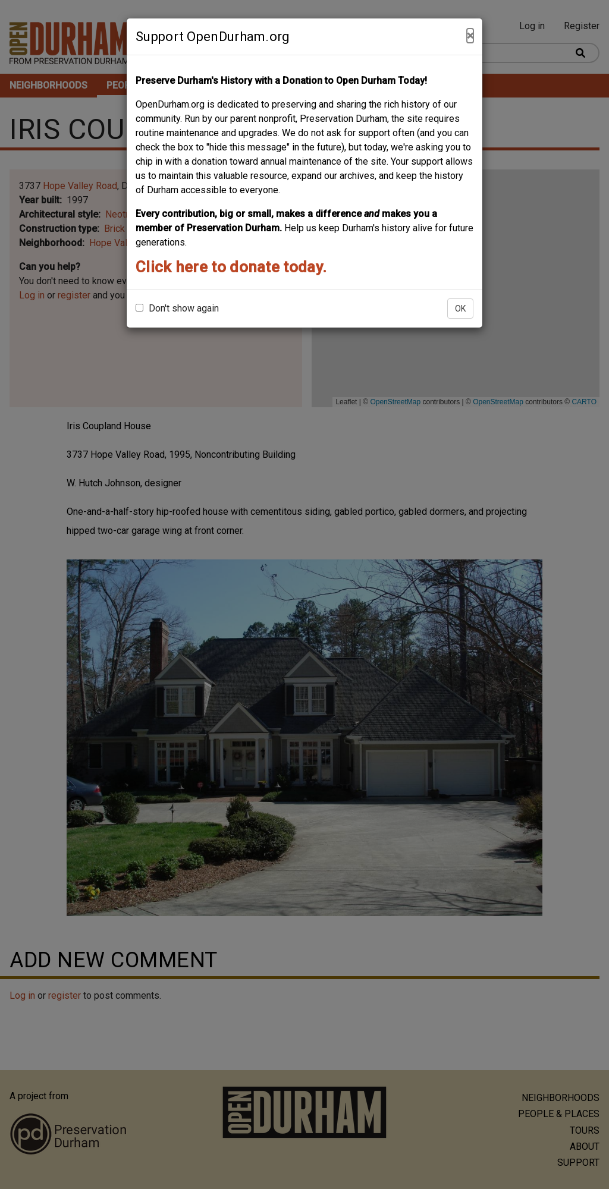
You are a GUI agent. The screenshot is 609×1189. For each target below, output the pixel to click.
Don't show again (177, 308)
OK (460, 308)
